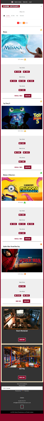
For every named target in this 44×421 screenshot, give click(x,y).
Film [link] (17, 15)
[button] (12, 2)
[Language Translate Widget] (22, 388)
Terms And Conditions (22, 384)
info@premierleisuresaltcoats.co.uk (22, 402)
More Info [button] (18, 301)
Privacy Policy (22, 385)
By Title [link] (13, 15)
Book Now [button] (27, 96)
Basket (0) (25, 2)
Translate (25, 391)
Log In (30, 2)
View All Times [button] (18, 96)
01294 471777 (22, 401)
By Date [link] (8, 15)
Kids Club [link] (22, 15)
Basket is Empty (18, 2)
